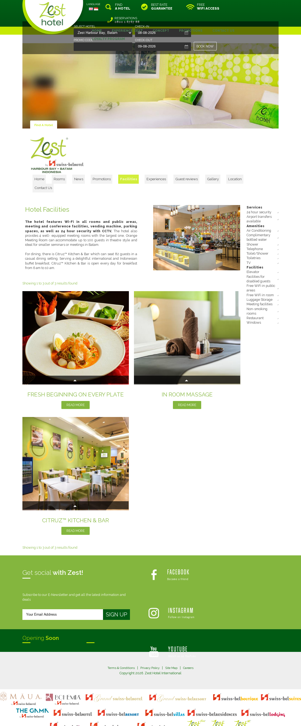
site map (133, 711)
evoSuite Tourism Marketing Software (134, 716)
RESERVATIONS (256, 6)
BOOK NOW (205, 46)
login (170, 711)
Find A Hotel (44, 112)
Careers (191, 645)
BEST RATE (161, 6)
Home (76, 164)
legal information (153, 711)
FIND (122, 6)
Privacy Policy (149, 645)
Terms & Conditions (119, 645)
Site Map (172, 645)
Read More (75, 382)
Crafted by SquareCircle (181, 716)
